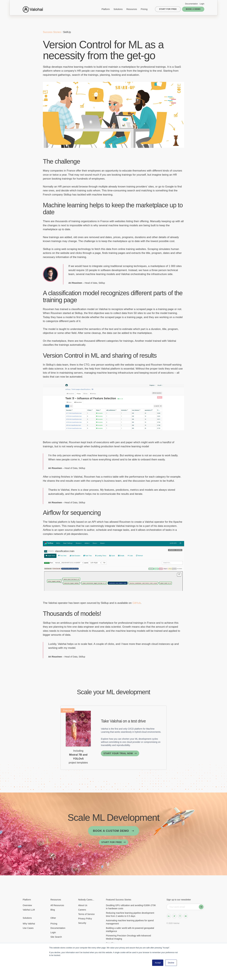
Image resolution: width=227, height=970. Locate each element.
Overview (27, 905)
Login (202, 4)
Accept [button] (158, 963)
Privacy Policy (85, 918)
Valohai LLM (29, 909)
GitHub (136, 602)
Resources (131, 9)
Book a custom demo (111, 830)
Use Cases (28, 928)
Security (82, 923)
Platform (106, 9)
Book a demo (193, 9)
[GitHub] (180, 916)
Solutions (118, 9)
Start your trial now (118, 753)
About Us (82, 905)
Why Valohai (29, 923)
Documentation (191, 4)
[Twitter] (174, 916)
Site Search (56, 937)
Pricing (144, 9)
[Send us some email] (185, 916)
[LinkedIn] (168, 916)
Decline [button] (171, 963)
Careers (82, 909)
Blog (52, 909)
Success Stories (52, 32)
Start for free (168, 9)
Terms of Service (86, 914)
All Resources (57, 905)
